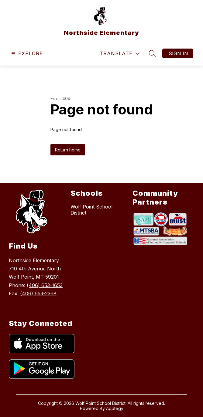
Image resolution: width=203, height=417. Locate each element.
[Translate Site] (119, 53)
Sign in (178, 53)
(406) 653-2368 (38, 293)
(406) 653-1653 (45, 285)
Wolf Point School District (91, 210)
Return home (68, 149)
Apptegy (114, 408)
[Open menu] (26, 53)
